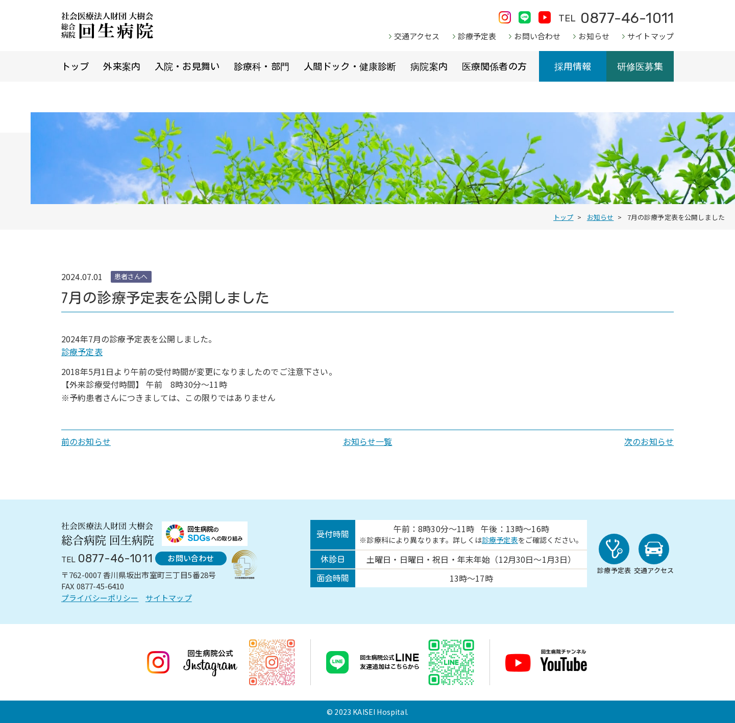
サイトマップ (650, 36)
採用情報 (573, 66)
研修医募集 (640, 66)
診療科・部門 (261, 66)
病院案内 (429, 66)
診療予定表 (477, 36)
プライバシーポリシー (100, 597)
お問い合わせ (537, 36)
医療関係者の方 (494, 66)
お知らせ (593, 36)
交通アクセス (417, 36)
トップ (75, 66)
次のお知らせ (649, 441)
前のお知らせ (86, 441)
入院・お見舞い (187, 66)
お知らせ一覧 (368, 441)
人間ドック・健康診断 (350, 66)
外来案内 (121, 66)
